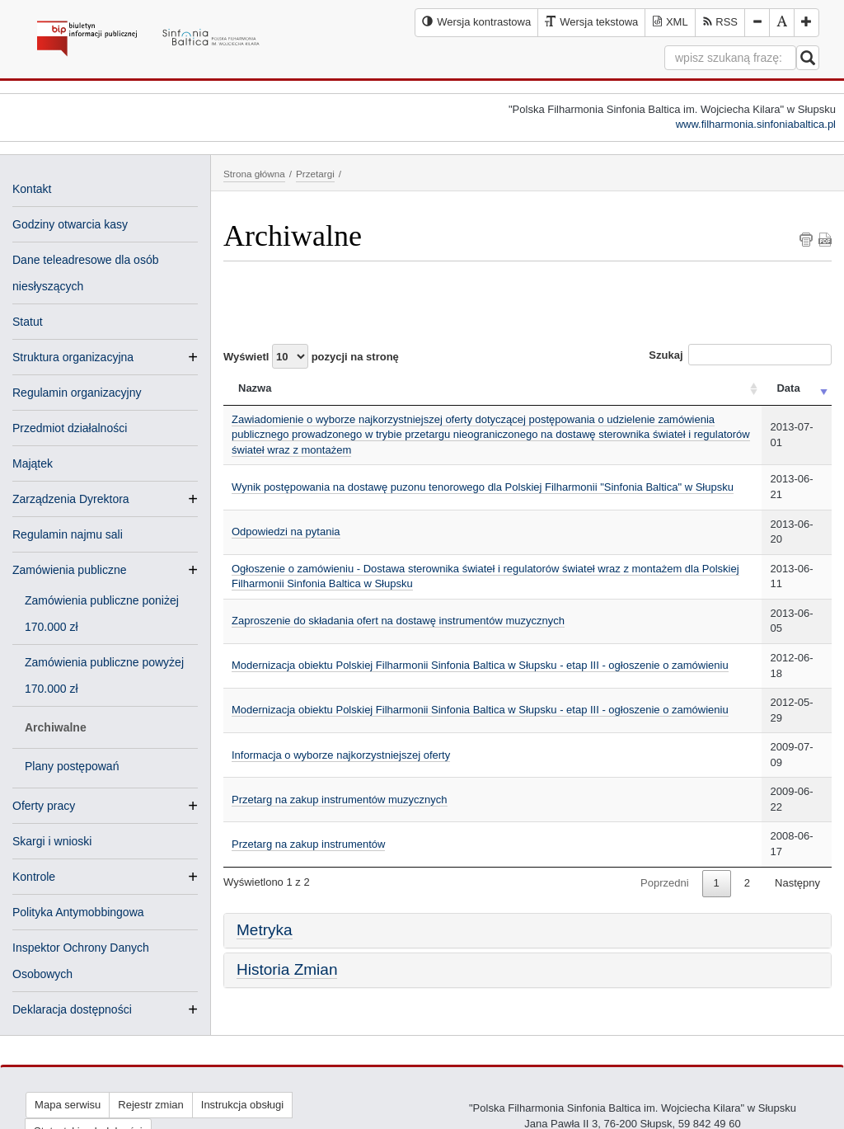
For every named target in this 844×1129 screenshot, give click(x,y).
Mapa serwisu (68, 1104)
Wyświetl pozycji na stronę (311, 356)
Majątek (32, 463)
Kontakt (31, 188)
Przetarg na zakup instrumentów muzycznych (340, 799)
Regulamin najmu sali (67, 534)
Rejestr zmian (150, 1104)
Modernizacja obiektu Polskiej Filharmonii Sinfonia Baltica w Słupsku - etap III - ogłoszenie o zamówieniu (480, 665)
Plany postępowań (72, 766)
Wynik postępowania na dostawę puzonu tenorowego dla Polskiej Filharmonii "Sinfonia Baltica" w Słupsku (483, 487)
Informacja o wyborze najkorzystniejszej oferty (341, 755)
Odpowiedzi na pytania (286, 531)
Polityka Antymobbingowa (78, 912)
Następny (797, 883)
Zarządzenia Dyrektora (70, 499)
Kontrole (33, 877)
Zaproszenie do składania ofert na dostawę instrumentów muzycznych (398, 620)
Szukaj (740, 354)
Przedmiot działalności (69, 428)
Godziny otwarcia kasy (70, 224)
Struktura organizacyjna (73, 357)
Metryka (265, 929)
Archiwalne (56, 727)
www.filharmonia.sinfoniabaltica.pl (756, 124)
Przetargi (315, 173)
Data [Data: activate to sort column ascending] (787, 388)
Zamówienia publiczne (69, 570)
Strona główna (254, 173)
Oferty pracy (43, 806)
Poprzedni (664, 883)
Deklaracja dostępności (72, 1009)
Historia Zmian (287, 969)
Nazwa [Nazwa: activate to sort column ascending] (254, 388)
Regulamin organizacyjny (76, 392)
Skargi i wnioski (51, 841)
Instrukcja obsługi (242, 1104)
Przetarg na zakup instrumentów (308, 844)
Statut (27, 321)
